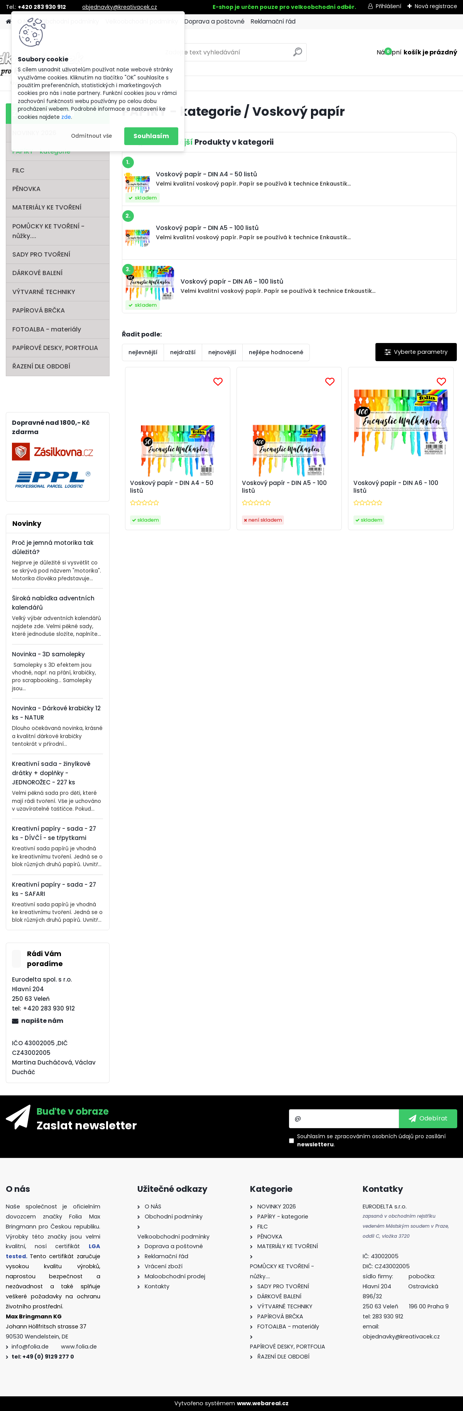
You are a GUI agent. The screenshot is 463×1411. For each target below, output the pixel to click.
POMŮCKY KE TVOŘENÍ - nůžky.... (48, 231)
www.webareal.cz (263, 1403)
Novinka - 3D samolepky (48, 654)
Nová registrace (436, 6)
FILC (18, 170)
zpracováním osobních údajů (374, 1136)
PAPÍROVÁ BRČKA (38, 310)
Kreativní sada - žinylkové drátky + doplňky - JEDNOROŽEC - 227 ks (51, 773)
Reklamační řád (273, 21)
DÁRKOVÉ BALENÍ (37, 273)
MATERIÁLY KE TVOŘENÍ (46, 207)
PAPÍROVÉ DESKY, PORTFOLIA (55, 347)
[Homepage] (8, 21)
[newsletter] (428, 1118)
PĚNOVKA (26, 188)
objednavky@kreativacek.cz (119, 7)
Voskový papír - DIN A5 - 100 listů (284, 487)
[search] (297, 55)
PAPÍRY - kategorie (41, 151)
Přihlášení (388, 6)
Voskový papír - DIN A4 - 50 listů (171, 487)
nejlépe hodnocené (276, 352)
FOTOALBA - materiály (46, 329)
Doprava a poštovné (214, 21)
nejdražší (183, 352)
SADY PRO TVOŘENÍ (41, 254)
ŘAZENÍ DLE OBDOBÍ (41, 366)
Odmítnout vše (91, 136)
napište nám (42, 1020)
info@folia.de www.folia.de (54, 1346)
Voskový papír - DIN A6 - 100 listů (395, 487)
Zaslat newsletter (87, 1125)
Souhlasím (151, 136)
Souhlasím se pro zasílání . (371, 1140)
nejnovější (222, 352)
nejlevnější (142, 352)
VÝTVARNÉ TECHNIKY (43, 291)
